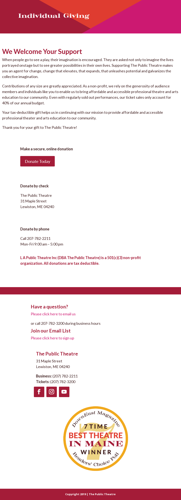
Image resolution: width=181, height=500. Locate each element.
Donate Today (37, 161)
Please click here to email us (53, 314)
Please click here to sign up (52, 338)
